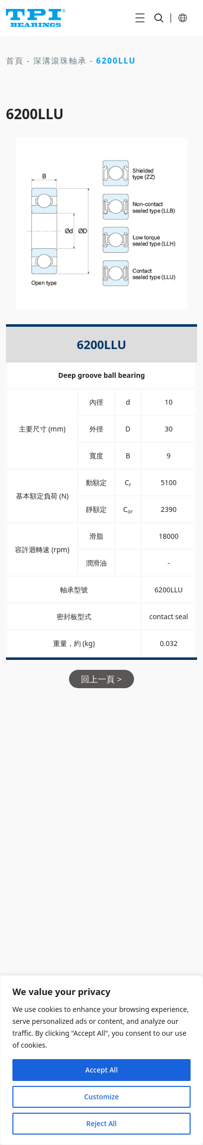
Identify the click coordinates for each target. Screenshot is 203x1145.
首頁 (15, 60)
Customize (101, 1096)
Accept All (101, 1069)
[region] (101, 1060)
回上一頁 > (101, 679)
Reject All (101, 1123)
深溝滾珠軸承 (60, 60)
